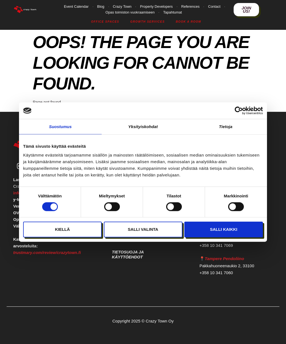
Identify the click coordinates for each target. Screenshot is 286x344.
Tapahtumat (172, 12)
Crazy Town (122, 6)
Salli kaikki (223, 229)
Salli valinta (143, 229)
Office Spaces (105, 21)
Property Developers (156, 6)
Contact (214, 6)
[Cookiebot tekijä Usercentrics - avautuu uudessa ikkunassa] (239, 111)
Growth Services (147, 21)
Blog (100, 6)
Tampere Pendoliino (224, 258)
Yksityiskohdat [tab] (143, 126)
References (190, 6)
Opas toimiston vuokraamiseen (130, 12)
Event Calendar (76, 6)
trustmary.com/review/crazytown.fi (47, 253)
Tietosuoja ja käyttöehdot (128, 254)
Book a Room (188, 21)
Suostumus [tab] (60, 126)
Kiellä (62, 229)
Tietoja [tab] (226, 126)
